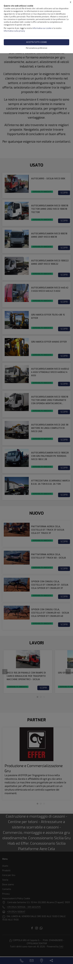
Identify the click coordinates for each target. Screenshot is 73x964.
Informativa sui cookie (42, 28)
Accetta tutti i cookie (36, 42)
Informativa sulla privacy (14, 31)
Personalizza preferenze (36, 48)
